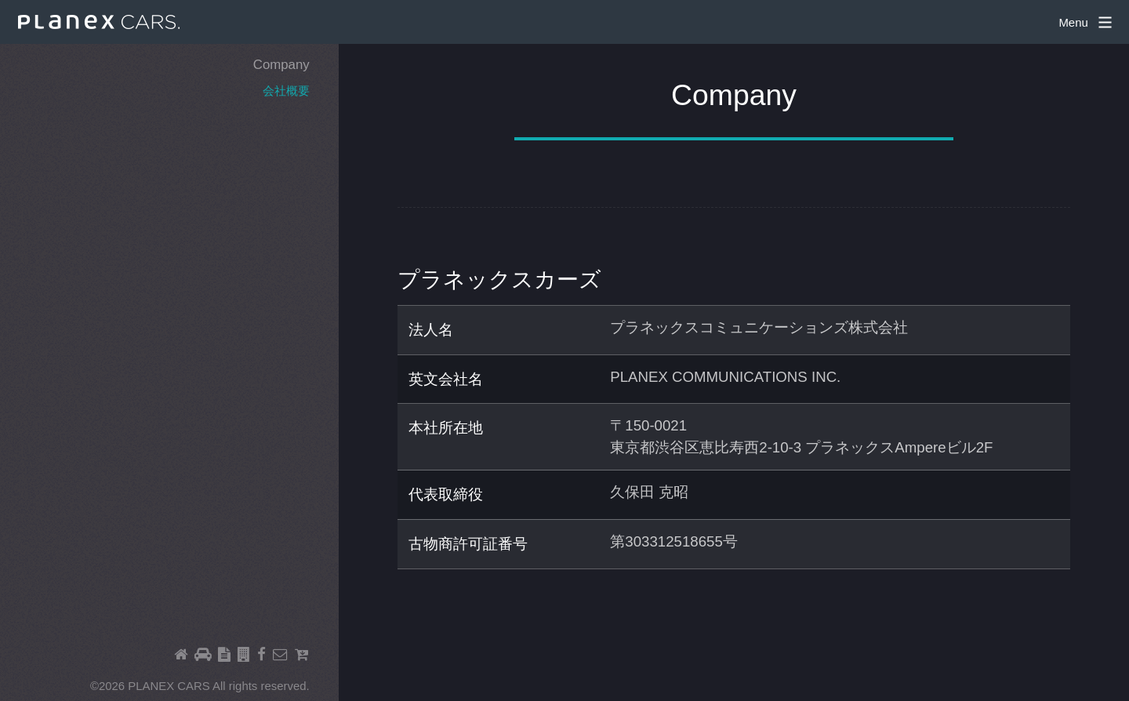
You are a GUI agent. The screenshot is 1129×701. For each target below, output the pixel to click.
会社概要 (286, 90)
